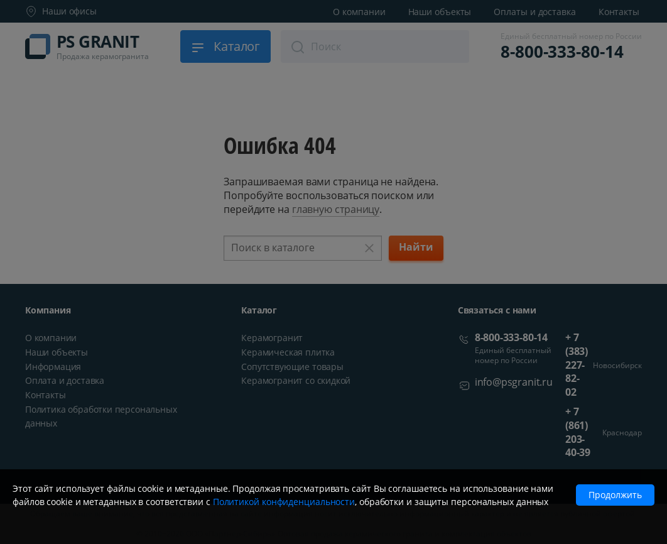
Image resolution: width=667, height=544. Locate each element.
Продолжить (615, 495)
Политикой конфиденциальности (284, 502)
